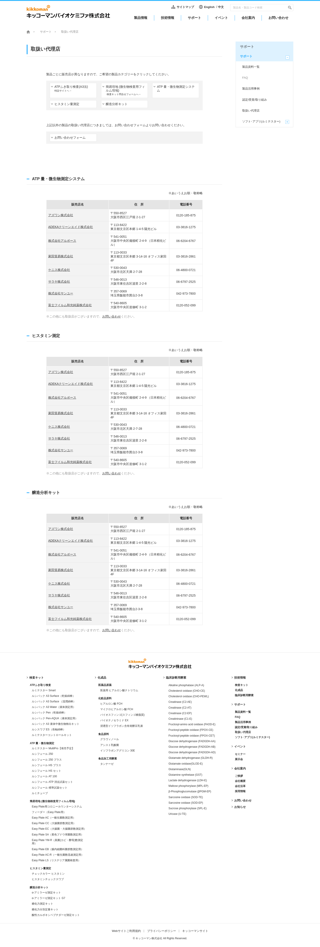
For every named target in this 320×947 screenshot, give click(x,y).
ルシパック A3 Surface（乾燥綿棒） (53, 695)
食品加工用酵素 (107, 758)
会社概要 (240, 781)
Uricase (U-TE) (177, 813)
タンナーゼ (107, 763)
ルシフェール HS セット (46, 770)
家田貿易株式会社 (60, 256)
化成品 (102, 677)
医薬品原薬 (105, 685)
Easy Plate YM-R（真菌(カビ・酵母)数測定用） (57, 842)
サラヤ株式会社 (59, 281)
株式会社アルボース (62, 240)
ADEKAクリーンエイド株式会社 (70, 227)
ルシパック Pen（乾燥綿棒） (49, 712)
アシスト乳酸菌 (109, 745)
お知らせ (240, 807)
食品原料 (103, 734)
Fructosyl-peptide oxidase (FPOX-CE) (190, 729)
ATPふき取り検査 (40, 685)
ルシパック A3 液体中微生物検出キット (55, 723)
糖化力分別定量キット (45, 909)
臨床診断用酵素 (176, 677)
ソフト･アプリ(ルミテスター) (252, 737)
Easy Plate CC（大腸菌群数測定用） (54, 823)
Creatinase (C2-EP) (180, 713)
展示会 (239, 759)
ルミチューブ (40, 793)
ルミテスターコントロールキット (52, 735)
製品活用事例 (243, 722)
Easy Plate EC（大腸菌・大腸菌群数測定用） (59, 828)
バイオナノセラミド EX (114, 720)
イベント (240, 746)
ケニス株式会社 (59, 270)
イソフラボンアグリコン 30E (117, 750)
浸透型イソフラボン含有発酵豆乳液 (121, 725)
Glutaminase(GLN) (179, 769)
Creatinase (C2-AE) (180, 701)
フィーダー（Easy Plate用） (49, 812)
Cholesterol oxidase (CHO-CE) (186, 690)
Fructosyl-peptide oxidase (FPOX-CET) (191, 735)
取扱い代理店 (243, 732)
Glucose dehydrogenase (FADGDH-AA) (191, 741)
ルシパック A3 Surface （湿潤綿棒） (54, 701)
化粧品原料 (105, 698)
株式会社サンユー (60, 293)
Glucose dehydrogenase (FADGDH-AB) (191, 746)
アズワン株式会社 (60, 215)
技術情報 (240, 677)
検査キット (36, 677)
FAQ (237, 717)
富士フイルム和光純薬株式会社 (70, 305)
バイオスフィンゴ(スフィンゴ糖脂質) (122, 714)
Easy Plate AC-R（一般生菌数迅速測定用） (58, 854)
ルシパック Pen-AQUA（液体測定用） (55, 718)
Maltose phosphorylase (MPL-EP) (188, 785)
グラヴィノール (109, 739)
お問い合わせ (111, 316)
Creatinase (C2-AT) (179, 707)
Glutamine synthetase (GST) (185, 774)
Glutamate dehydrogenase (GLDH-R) (190, 757)
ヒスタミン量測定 (40, 868)
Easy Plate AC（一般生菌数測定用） (54, 817)
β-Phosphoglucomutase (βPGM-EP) (189, 791)
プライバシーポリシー (161, 931)
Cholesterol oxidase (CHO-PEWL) (188, 696)
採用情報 (240, 791)
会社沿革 (240, 786)
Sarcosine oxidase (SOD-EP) (185, 802)
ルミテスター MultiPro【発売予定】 (53, 748)
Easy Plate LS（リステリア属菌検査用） (56, 860)
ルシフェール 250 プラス (47, 759)
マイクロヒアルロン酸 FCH (116, 709)
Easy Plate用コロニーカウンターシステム (57, 806)
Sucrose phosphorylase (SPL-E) (187, 808)
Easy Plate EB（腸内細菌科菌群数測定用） (58, 849)
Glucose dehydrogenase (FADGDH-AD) (192, 752)
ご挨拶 (239, 775)
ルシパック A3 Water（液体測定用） (54, 707)
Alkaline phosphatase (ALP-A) (186, 685)
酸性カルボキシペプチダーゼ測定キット (56, 915)
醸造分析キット (39, 887)
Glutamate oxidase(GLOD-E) (185, 763)
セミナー (240, 754)
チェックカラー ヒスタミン (48, 873)
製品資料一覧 (243, 711)
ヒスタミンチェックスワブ (48, 879)
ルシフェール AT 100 (44, 776)
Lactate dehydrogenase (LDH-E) (187, 780)
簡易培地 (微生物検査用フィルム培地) (52, 801)
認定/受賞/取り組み (246, 727)
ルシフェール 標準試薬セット (49, 787)
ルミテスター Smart (44, 690)
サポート (240, 704)
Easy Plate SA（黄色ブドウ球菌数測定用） (58, 834)
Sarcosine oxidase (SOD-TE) (185, 797)
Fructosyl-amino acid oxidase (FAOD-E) (191, 724)
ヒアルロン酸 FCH (111, 703)
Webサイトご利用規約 (126, 931)
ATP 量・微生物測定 (42, 743)
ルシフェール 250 (42, 753)
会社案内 (240, 768)
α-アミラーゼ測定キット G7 (48, 898)
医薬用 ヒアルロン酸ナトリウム (119, 690)
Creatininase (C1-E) (180, 718)
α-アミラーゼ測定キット (46, 892)
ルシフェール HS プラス (46, 765)
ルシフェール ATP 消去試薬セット (52, 781)
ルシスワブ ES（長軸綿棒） (48, 729)
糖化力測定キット (42, 903)
